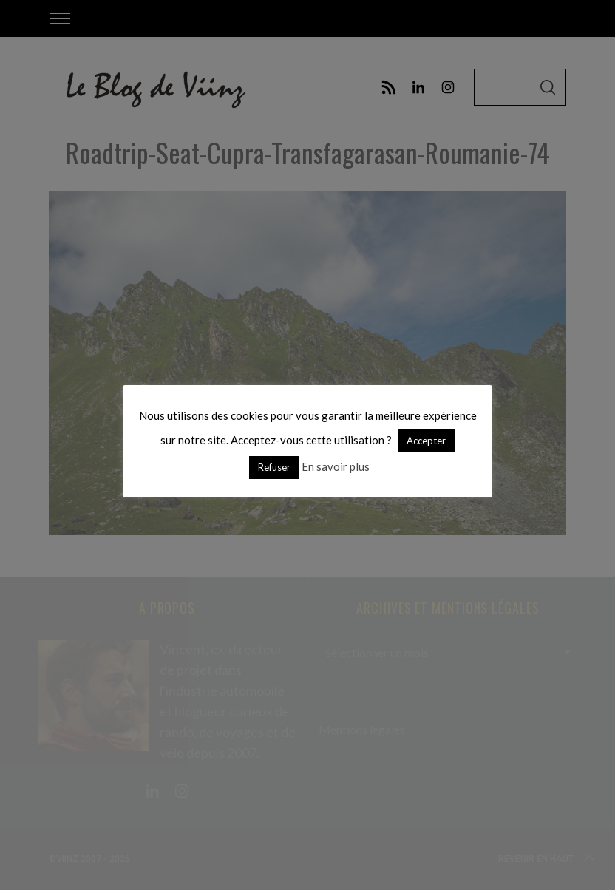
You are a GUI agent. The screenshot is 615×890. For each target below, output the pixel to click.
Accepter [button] (426, 440)
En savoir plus (336, 466)
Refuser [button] (274, 467)
